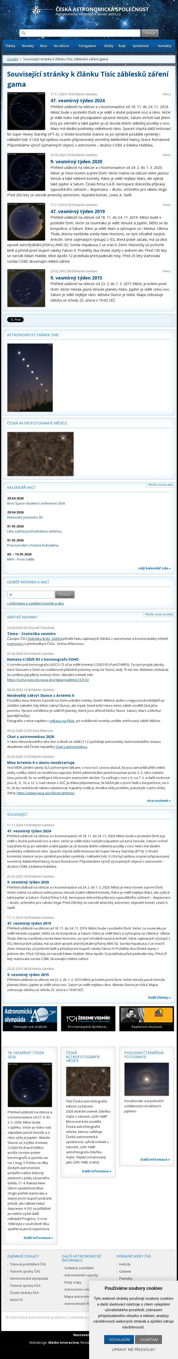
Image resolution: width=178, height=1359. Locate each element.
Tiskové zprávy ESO (25, 1285)
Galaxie (125, 1271)
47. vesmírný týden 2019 (77, 211)
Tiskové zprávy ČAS (25, 1271)
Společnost (141, 46)
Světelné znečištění (79, 1268)
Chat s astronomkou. (72, 746)
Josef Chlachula (43, 628)
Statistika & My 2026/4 (45, 638)
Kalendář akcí (21, 487)
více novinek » (159, 800)
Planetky (126, 1278)
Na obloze (61, 46)
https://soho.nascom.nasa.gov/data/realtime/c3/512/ (48, 679)
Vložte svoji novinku (159, 614)
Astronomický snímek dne (33, 334)
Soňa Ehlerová (42, 731)
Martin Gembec (87, 94)
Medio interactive (63, 1342)
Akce (43, 46)
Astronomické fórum (80, 1303)
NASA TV (16, 1299)
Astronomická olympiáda (29, 1278)
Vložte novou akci (160, 484)
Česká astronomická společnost (42, 1317)
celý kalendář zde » (154, 568)
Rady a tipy (72, 1282)
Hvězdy (125, 1264)
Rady (122, 46)
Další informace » (38, 1237)
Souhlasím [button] (119, 1339)
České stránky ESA (24, 1292)
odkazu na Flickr (62, 720)
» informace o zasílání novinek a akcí (35, 603)
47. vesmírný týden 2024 (77, 100)
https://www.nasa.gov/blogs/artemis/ (46, 793)
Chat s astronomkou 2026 (30, 736)
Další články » (159, 997)
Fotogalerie (87, 46)
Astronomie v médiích (81, 1289)
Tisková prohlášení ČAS (28, 1264)
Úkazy (167, 94)
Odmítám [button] (149, 1339)
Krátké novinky (22, 617)
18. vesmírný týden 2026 (26, 1054)
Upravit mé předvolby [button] (133, 1349)
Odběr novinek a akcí (28, 582)
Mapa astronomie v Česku (84, 1296)
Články (10, 46)
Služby (108, 46)
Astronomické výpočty (81, 1275)
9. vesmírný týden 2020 (76, 161)
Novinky (28, 46)
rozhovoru (15, 643)
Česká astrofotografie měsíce (37, 423)
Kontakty (164, 46)
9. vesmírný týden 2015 (76, 278)
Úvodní (12, 59)
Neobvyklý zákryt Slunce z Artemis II (40, 695)
